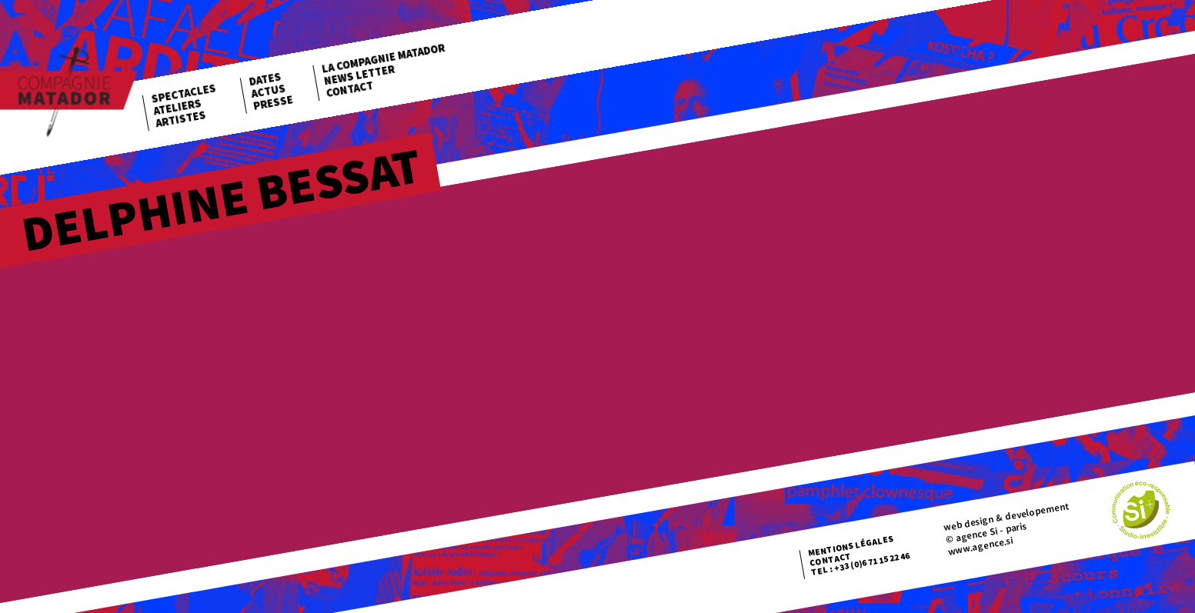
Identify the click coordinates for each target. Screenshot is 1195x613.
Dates (265, 78)
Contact (349, 88)
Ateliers (177, 107)
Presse (273, 102)
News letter (359, 75)
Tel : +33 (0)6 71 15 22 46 (860, 564)
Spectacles (183, 93)
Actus (268, 91)
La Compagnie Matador (383, 58)
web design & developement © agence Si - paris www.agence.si (1006, 527)
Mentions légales (850, 545)
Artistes (181, 119)
